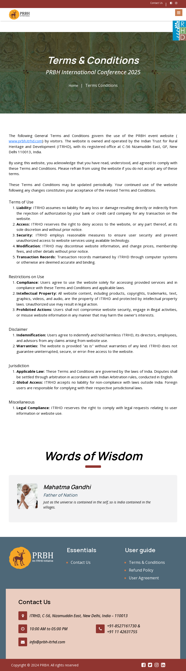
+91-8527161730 (122, 626)
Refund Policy (141, 570)
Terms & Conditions (147, 562)
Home (73, 85)
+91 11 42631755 (122, 631)
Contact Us (156, 3)
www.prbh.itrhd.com (25, 140)
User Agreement (144, 578)
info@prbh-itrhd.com (47, 642)
